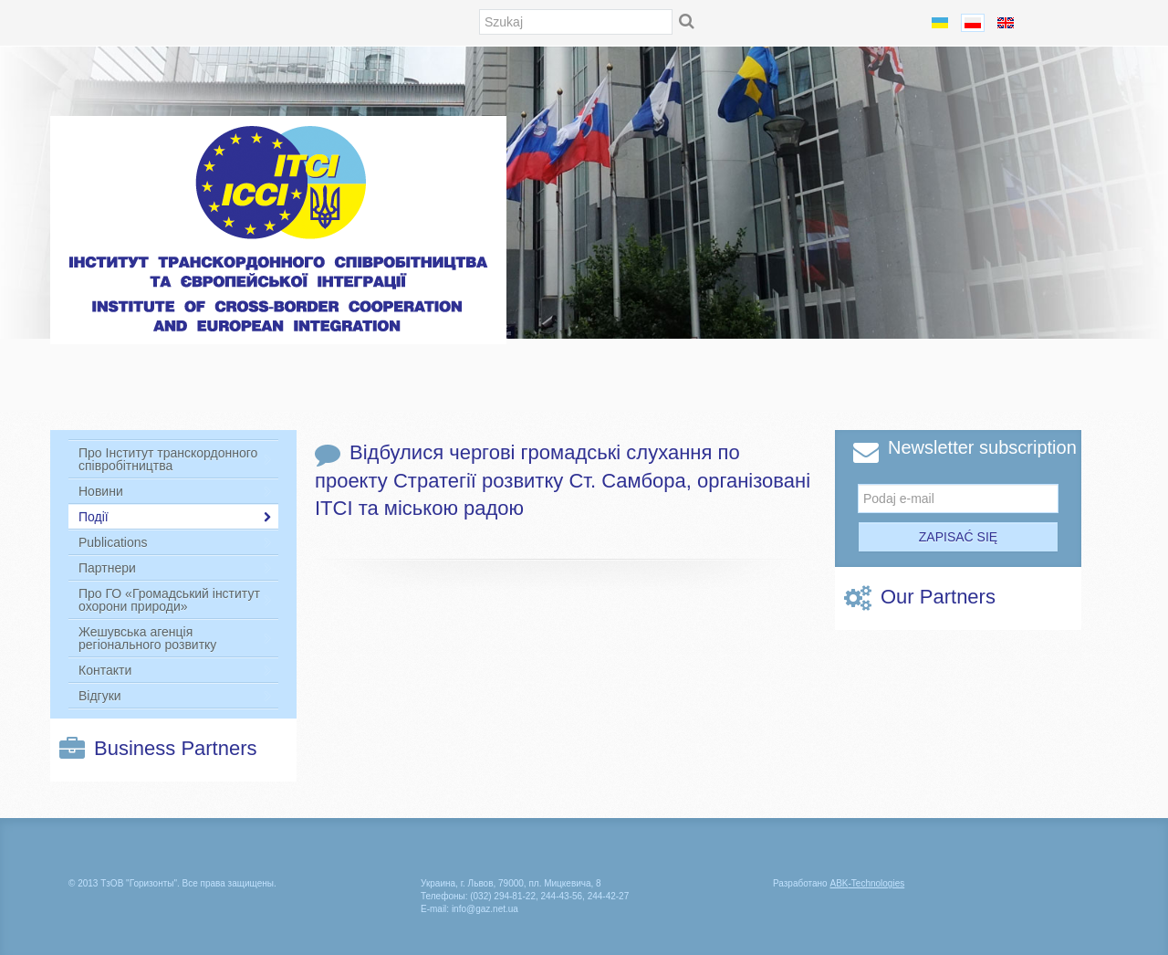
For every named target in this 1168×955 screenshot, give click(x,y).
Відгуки (174, 695)
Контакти (174, 670)
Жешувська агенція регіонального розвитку (174, 638)
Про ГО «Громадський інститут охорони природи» (174, 600)
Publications (174, 542)
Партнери (174, 568)
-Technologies (866, 883)
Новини (174, 491)
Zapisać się (958, 537)
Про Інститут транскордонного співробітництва (174, 459)
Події (174, 516)
